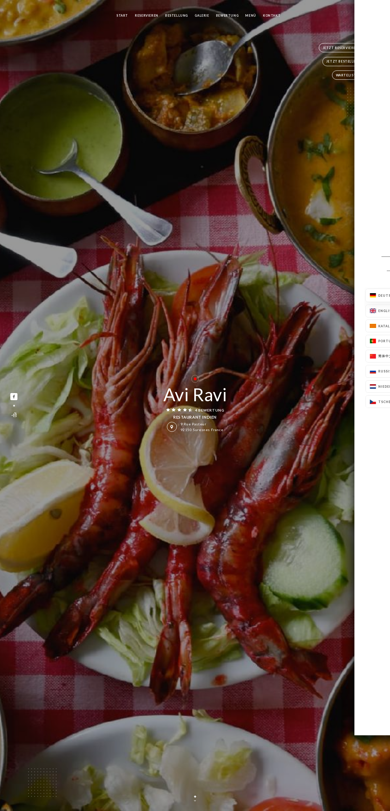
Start (122, 15)
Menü (250, 15)
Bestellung (176, 15)
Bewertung (227, 15)
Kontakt (271, 15)
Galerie (202, 15)
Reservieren (146, 15)
